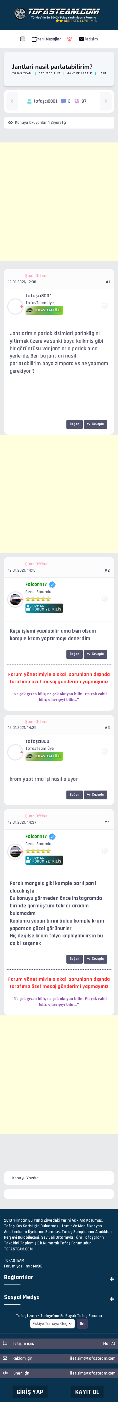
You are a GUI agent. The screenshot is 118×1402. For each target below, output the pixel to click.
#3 (107, 727)
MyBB (37, 1266)
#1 (107, 282)
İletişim (88, 39)
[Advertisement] (59, 201)
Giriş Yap (30, 1392)
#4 (107, 822)
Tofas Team (22, 73)
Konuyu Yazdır (25, 1178)
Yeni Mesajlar (46, 39)
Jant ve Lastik (79, 73)
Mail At (109, 1343)
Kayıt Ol (87, 1392)
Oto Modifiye (50, 73)
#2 (107, 570)
